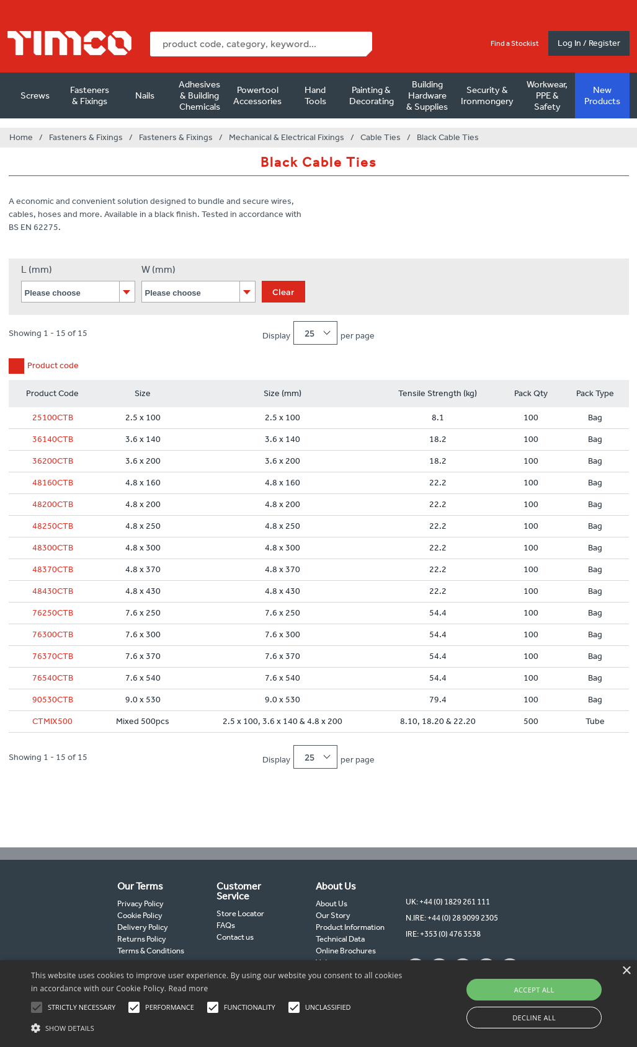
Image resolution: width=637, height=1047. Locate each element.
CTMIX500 (52, 721)
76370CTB (52, 656)
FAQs (225, 925)
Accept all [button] (534, 989)
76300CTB (52, 634)
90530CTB (52, 699)
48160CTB (52, 482)
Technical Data (340, 938)
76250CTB (52, 612)
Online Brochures (346, 950)
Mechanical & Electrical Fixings (286, 137)
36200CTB (52, 461)
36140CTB (52, 439)
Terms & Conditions (150, 950)
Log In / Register (589, 43)
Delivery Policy (142, 927)
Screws (35, 95)
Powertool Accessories (257, 95)
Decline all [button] (534, 1017)
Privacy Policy (140, 903)
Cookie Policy (140, 915)
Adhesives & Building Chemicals (199, 95)
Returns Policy (141, 938)
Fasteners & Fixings (89, 95)
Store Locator (240, 913)
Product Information (350, 927)
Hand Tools (315, 95)
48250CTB (52, 526)
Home (21, 137)
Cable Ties (380, 137)
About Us (331, 903)
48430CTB (52, 591)
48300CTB (52, 547)
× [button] (626, 971)
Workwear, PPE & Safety (547, 95)
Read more (188, 988)
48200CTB (52, 504)
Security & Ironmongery (487, 95)
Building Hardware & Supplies (427, 95)
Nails (144, 95)
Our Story (333, 915)
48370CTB (52, 569)
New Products (602, 95)
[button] (218, 1027)
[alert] (318, 1003)
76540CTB (52, 678)
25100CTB (52, 417)
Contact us (235, 937)
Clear (283, 292)
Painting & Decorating (371, 95)
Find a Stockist (515, 43)
